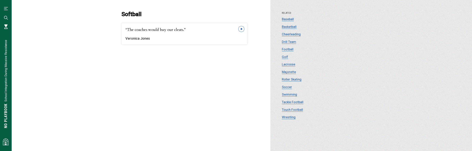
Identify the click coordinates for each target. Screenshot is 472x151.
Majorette (289, 72)
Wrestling (289, 117)
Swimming (289, 94)
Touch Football (292, 110)
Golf (285, 57)
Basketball (289, 27)
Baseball (288, 19)
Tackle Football (292, 102)
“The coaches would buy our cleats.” (155, 29)
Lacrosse (288, 64)
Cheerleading (291, 34)
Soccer (287, 87)
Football (287, 49)
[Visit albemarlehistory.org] (6, 141)
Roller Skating (291, 79)
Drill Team (289, 42)
